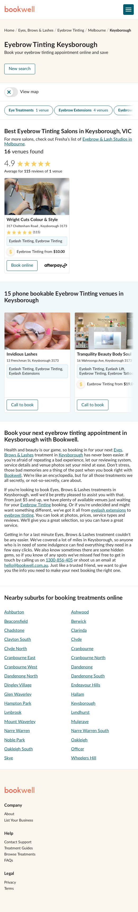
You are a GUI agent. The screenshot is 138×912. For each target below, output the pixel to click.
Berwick (78, 621)
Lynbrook (12, 712)
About (9, 814)
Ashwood (80, 612)
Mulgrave (80, 722)
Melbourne (97, 30)
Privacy (10, 882)
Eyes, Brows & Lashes (35, 30)
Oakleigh (79, 740)
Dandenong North (21, 676)
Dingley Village (17, 685)
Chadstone (14, 630)
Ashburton (14, 612)
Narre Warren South (90, 731)
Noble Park (14, 740)
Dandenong (82, 667)
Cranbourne (82, 649)
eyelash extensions (108, 510)
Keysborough (120, 30)
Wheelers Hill (83, 758)
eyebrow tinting (19, 515)
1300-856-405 (59, 560)
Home (9, 30)
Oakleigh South (18, 749)
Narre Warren (17, 731)
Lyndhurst (80, 712)
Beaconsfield (16, 621)
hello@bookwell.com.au (26, 565)
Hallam (77, 694)
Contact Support (17, 842)
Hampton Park (17, 703)
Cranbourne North (88, 658)
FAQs (8, 860)
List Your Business (18, 820)
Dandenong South (88, 676)
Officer (77, 749)
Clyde (76, 639)
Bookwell (12, 475)
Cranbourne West (20, 667)
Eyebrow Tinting (70, 30)
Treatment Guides (18, 848)
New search (20, 69)
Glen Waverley (17, 694)
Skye (8, 758)
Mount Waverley (19, 722)
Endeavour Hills (85, 685)
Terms (9, 889)
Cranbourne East (19, 658)
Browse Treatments (19, 854)
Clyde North (15, 649)
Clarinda (79, 630)
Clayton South (17, 639)
